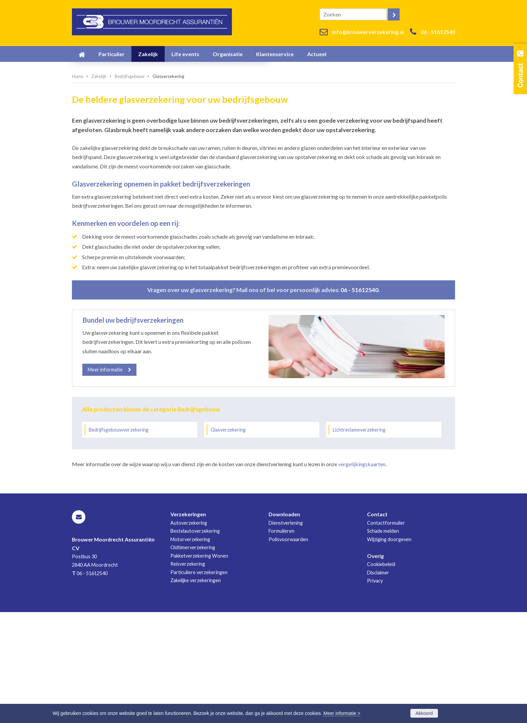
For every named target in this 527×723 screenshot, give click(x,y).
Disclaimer (378, 683)
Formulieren (281, 642)
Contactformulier (386, 634)
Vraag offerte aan (103, 151)
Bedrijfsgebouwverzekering (119, 541)
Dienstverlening (286, 634)
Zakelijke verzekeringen (195, 691)
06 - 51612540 (438, 32)
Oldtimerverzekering (192, 658)
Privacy (375, 692)
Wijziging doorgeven (389, 650)
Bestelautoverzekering (195, 642)
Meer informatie (105, 481)
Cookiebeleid (381, 675)
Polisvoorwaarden (288, 650)
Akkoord (424, 713)
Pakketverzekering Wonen (199, 667)
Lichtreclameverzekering (359, 541)
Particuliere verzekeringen (199, 683)
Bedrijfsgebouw (130, 187)
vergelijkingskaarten (362, 575)
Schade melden (383, 642)
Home (77, 187)
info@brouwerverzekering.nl (368, 32)
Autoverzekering (188, 634)
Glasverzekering (228, 541)
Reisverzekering (187, 675)
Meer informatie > (341, 713)
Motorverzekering (190, 650)
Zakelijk (99, 187)
